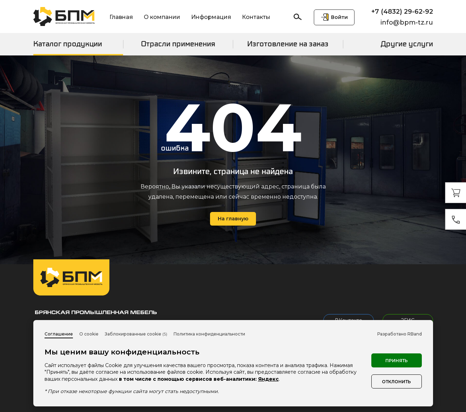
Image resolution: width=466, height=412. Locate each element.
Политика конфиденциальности (209, 334)
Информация (211, 17)
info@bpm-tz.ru (406, 22)
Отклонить (396, 381)
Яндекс (268, 379)
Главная (121, 17)
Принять (396, 360)
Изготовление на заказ (288, 43)
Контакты (256, 17)
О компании (162, 17)
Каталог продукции (67, 43)
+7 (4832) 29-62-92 (402, 11)
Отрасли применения (178, 43)
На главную (233, 218)
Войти (339, 17)
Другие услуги (407, 43)
